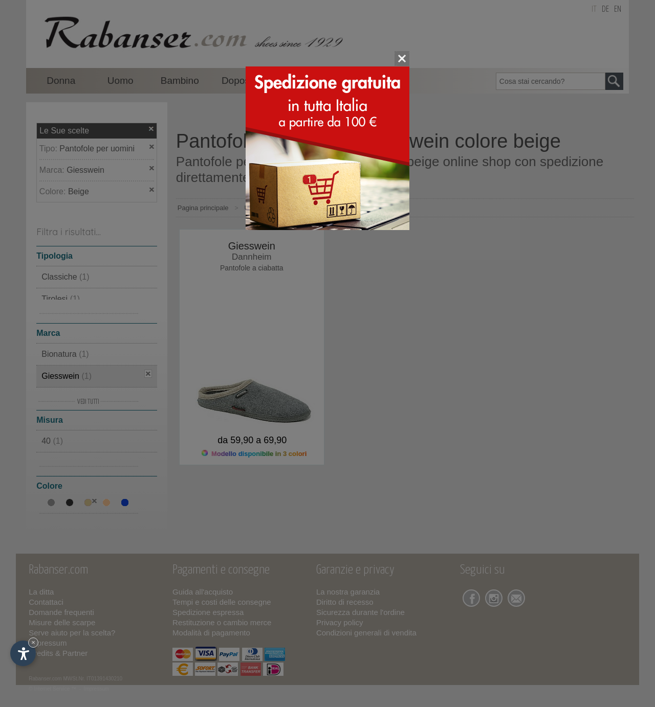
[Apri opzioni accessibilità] (23, 653)
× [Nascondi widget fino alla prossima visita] (33, 642)
